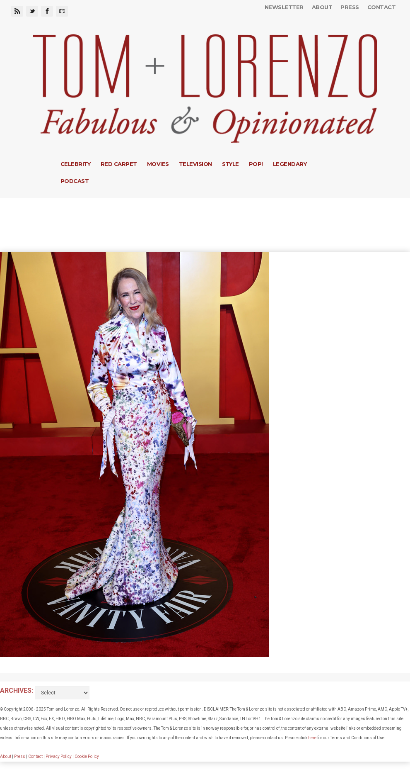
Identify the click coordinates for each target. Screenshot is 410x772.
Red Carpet (119, 164)
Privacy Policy (59, 756)
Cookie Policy (87, 756)
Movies (158, 164)
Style (230, 164)
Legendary (289, 164)
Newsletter (284, 7)
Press (349, 7)
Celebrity (75, 164)
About (322, 7)
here (312, 737)
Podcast (74, 181)
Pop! (256, 164)
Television (195, 164)
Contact (381, 7)
